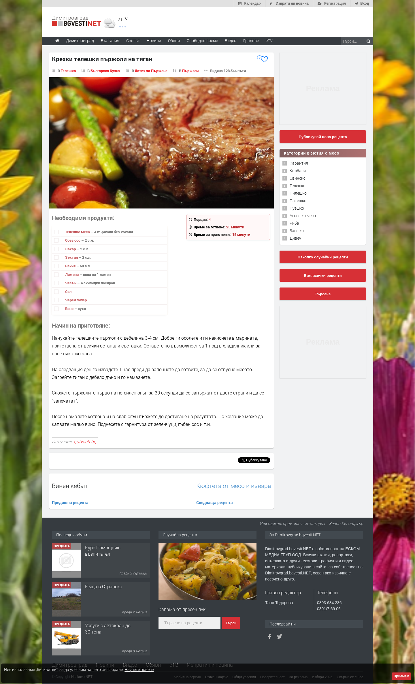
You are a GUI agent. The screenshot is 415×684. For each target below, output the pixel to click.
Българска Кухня (105, 70)
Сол (68, 291)
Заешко (297, 230)
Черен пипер (76, 299)
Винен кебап (69, 486)
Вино (69, 308)
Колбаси (298, 170)
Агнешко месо (303, 215)
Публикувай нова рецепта (323, 137)
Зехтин (72, 257)
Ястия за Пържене (151, 70)
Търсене (323, 294)
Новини (154, 40)
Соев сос (73, 240)
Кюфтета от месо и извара (233, 485)
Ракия (70, 265)
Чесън (71, 282)
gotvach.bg (85, 441)
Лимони (72, 274)
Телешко (68, 70)
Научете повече (139, 669)
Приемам (401, 676)
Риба (294, 223)
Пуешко (297, 208)
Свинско (297, 178)
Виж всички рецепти (323, 275)
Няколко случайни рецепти (323, 257)
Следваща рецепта (214, 502)
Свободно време (202, 40)
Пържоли (190, 70)
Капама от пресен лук (182, 609)
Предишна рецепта (70, 502)
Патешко (298, 200)
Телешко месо (78, 231)
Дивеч (295, 238)
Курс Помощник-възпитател (103, 550)
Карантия (299, 163)
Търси (231, 623)
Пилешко (298, 193)
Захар (71, 248)
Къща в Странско (103, 586)
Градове (251, 40)
